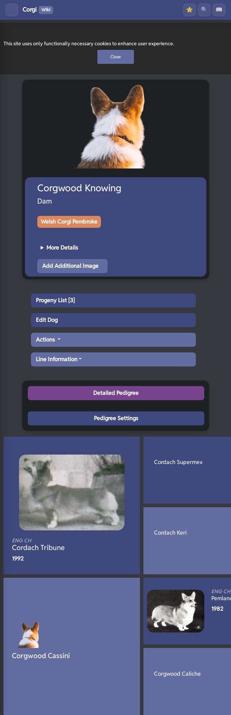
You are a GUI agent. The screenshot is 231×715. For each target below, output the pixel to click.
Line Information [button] (56, 359)
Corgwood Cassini (41, 655)
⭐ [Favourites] (189, 9)
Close (115, 56)
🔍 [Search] (204, 9)
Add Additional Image (70, 266)
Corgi (38, 10)
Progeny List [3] (55, 300)
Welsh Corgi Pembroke (69, 221)
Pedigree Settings (116, 418)
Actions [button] (46, 339)
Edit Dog (47, 320)
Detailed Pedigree (116, 393)
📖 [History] (219, 9)
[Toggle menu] (12, 10)
